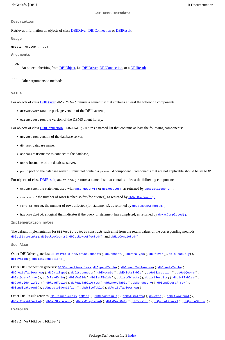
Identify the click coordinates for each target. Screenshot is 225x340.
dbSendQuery (142, 282)
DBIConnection (99, 30)
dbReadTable (56, 282)
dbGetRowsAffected (26, 301)
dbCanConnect (89, 254)
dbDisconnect (81, 272)
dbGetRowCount (178, 296)
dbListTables (183, 277)
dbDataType (135, 254)
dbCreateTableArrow (27, 272)
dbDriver (156, 254)
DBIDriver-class (64, 254)
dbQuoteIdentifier (26, 282)
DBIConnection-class (74, 267)
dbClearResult (106, 296)
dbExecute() (111, 189)
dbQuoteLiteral (166, 301)
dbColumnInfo (133, 296)
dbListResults (156, 277)
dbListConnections (47, 259)
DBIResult (123, 30)
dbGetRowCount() (141, 197)
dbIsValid (19, 259)
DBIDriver (78, 30)
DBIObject (67, 68)
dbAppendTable (104, 267)
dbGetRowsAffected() (149, 206)
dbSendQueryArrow (171, 282)
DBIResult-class (63, 296)
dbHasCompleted (88, 301)
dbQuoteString (195, 301)
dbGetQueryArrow (24, 277)
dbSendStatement (24, 287)
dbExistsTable (129, 272)
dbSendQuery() (86, 189)
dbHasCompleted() (172, 214)
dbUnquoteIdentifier (59, 287)
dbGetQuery (185, 272)
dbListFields (100, 277)
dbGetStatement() (159, 189)
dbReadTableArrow (85, 282)
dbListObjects (128, 277)
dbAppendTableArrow (137, 267)
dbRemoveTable (116, 282)
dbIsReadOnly (179, 254)
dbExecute (105, 272)
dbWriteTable (92, 287)
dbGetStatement (58, 301)
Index (132, 335)
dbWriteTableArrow (123, 287)
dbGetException (159, 272)
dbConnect (113, 254)
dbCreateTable (169, 267)
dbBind (84, 296)
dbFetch (155, 296)
